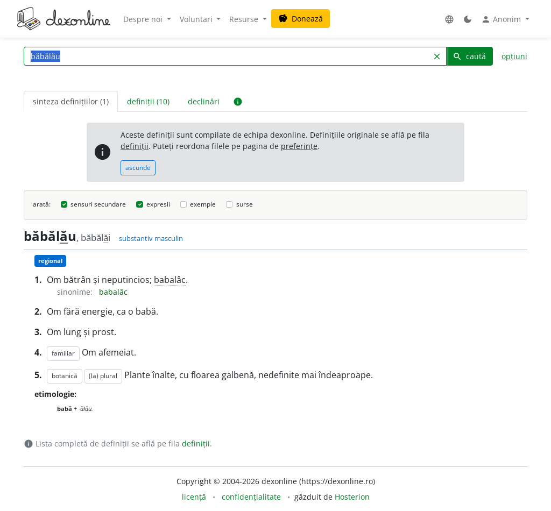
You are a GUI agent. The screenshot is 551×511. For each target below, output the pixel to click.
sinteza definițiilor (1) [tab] (71, 101)
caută (469, 56)
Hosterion (352, 497)
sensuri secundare (98, 204)
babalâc (170, 280)
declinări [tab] (204, 101)
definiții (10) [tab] (148, 101)
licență (194, 497)
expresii (158, 204)
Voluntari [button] (197, 19)
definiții (135, 146)
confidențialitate (251, 497)
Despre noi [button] (144, 19)
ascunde (138, 167)
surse (244, 204)
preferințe (299, 146)
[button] (449, 19)
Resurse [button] (244, 19)
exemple (203, 204)
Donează (300, 18)
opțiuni (514, 56)
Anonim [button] (502, 19)
